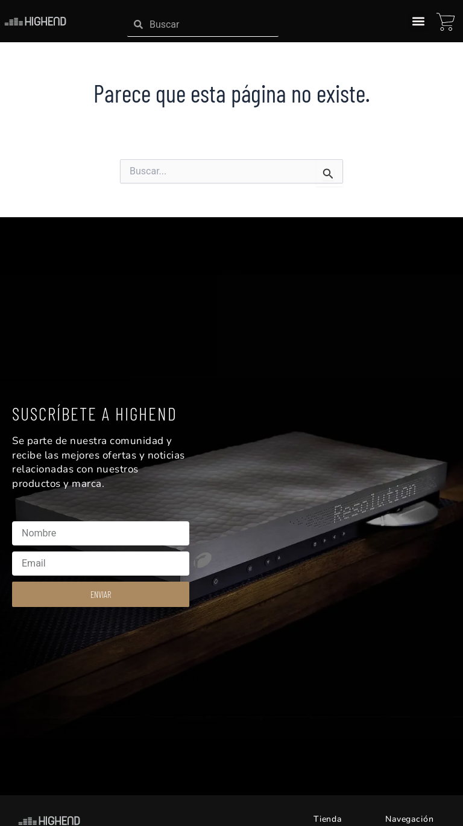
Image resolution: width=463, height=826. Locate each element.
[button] (418, 21)
